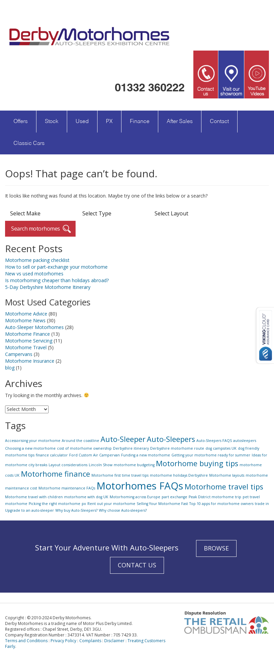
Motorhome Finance (27, 334)
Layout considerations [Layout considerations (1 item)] (68, 464)
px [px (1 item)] (84, 503)
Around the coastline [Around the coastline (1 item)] (80, 440)
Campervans (18, 354)
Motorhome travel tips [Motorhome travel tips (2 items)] (224, 486)
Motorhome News (25, 320)
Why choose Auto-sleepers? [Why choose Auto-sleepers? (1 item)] (123, 510)
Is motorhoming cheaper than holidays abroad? (57, 280)
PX (109, 121)
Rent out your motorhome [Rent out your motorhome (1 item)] (111, 503)
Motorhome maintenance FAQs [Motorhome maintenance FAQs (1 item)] (66, 488)
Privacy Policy (63, 641)
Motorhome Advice (26, 313)
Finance (139, 121)
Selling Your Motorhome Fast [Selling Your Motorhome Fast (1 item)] (162, 503)
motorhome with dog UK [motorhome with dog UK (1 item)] (86, 497)
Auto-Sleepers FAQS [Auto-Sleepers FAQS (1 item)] (214, 440)
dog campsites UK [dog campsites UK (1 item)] (221, 448)
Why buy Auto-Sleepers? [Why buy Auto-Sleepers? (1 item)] (76, 510)
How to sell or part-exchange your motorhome (56, 267)
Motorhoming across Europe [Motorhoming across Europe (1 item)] (135, 497)
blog (10, 367)
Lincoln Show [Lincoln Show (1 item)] (100, 464)
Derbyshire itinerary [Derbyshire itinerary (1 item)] (131, 448)
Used (82, 121)
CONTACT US (137, 565)
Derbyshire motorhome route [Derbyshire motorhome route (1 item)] (177, 448)
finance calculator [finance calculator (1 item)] (52, 455)
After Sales (180, 121)
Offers (20, 121)
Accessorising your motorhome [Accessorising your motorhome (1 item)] (32, 440)
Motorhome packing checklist (37, 260)
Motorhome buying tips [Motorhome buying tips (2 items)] (197, 463)
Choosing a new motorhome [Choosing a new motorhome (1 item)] (30, 448)
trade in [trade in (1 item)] (262, 503)
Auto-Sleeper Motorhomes (34, 327)
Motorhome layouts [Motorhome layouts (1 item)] (226, 475)
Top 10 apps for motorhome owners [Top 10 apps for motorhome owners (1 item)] (221, 503)
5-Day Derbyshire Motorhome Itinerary (47, 287)
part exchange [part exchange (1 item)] (174, 497)
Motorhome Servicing (28, 340)
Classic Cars (29, 143)
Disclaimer (114, 641)
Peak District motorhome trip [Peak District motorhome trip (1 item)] (215, 497)
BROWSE (216, 548)
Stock (51, 121)
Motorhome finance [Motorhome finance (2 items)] (55, 474)
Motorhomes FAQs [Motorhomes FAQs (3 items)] (140, 485)
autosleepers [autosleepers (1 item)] (244, 440)
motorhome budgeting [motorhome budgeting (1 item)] (134, 464)
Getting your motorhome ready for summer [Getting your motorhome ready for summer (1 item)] (210, 455)
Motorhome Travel (26, 347)
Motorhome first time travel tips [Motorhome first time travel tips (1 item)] (119, 475)
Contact (219, 121)
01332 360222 (150, 87)
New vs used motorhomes (34, 273)
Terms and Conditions (26, 641)
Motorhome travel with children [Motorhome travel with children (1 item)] (34, 497)
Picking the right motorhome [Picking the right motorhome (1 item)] (54, 503)
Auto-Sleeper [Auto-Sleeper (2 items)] (123, 439)
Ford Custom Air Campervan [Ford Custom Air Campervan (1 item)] (94, 455)
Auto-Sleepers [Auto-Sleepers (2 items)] (171, 439)
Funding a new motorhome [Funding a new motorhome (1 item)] (145, 455)
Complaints (90, 641)
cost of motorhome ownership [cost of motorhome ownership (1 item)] (84, 448)
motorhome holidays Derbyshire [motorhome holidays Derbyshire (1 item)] (179, 475)
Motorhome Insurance (29, 361)
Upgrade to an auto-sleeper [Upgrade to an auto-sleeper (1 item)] (29, 510)
